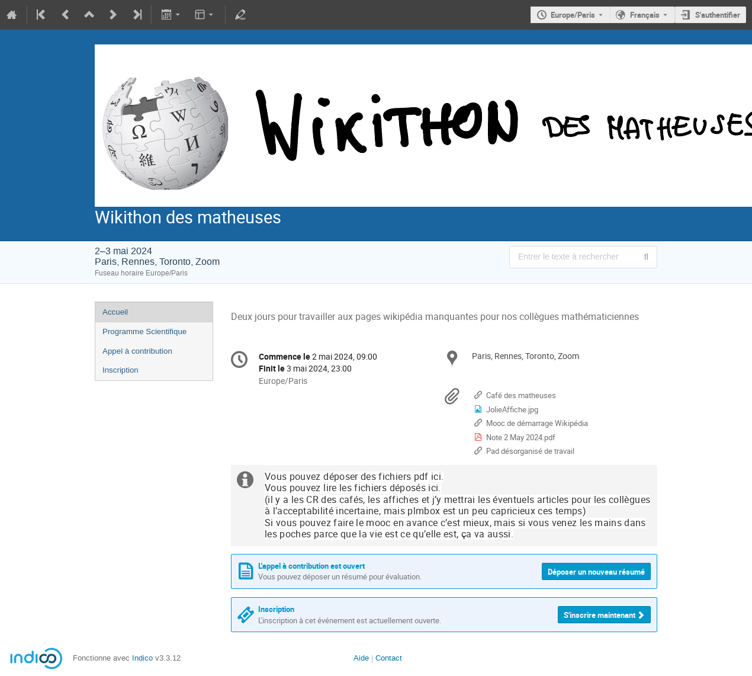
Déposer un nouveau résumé (596, 571)
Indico (142, 658)
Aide (361, 658)
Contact (388, 658)
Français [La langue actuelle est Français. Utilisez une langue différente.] (645, 14)
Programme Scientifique (144, 331)
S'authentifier (717, 14)
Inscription (120, 370)
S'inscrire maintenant (599, 615)
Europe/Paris (573, 14)
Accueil (115, 311)
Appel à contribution (137, 351)
